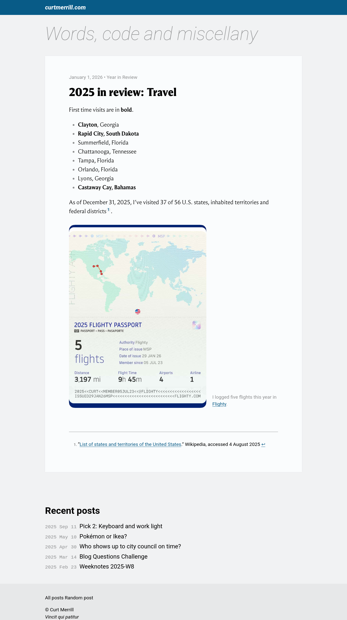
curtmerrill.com (65, 7)
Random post (79, 594)
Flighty (219, 404)
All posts (54, 594)
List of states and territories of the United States (130, 444)
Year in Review (122, 77)
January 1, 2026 (86, 77)
